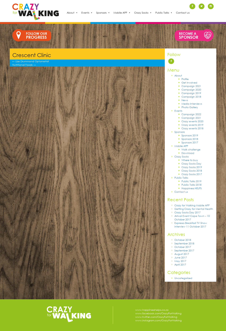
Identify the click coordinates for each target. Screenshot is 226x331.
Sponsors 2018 (190, 139)
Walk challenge (191, 149)
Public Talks (162, 12)
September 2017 (184, 250)
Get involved (189, 82)
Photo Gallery (190, 107)
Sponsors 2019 (190, 135)
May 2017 (180, 261)
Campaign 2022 (191, 114)
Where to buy (190, 160)
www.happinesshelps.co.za (151, 309)
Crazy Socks (141, 12)
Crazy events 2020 (192, 121)
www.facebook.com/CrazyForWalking (158, 313)
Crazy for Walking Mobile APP (192, 205)
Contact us (182, 12)
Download (188, 153)
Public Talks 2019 (191, 181)
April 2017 (180, 264)
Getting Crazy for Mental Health (193, 209)
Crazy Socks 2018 (192, 170)
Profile (185, 79)
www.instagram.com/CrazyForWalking (158, 320)
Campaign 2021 (191, 86)
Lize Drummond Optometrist (30, 61)
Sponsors (101, 12)
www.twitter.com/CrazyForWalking (156, 316)
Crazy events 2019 (192, 124)
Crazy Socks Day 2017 (187, 212)
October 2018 (182, 240)
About (70, 12)
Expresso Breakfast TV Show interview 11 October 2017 (190, 224)
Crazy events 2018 (192, 128)
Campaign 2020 (191, 89)
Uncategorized (183, 278)
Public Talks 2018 (191, 184)
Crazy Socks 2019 (192, 167)
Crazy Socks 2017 (192, 174)
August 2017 (181, 254)
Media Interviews (192, 103)
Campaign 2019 (191, 93)
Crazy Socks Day (191, 163)
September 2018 (184, 243)
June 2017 (180, 257)
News (185, 100)
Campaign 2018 (191, 96)
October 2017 (182, 247)
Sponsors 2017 (190, 142)
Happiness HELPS (192, 188)
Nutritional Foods (24, 64)
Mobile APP (120, 12)
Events (85, 12)
